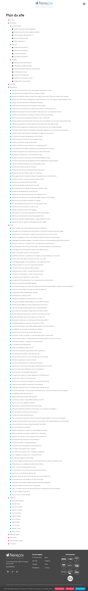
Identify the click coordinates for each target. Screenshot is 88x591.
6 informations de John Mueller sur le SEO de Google (27, 479)
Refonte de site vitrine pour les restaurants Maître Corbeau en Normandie (33, 197)
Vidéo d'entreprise (19, 41)
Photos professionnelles (21, 38)
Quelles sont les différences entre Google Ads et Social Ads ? (30, 305)
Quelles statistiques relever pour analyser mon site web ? (28, 317)
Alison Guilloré (16, 519)
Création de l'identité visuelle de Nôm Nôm (24, 142)
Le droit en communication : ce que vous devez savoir (27, 274)
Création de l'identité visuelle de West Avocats (25, 185)
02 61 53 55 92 (10, 567)
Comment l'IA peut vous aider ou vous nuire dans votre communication (32, 335)
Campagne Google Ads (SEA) (23, 66)
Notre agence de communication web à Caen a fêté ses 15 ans (30, 249)
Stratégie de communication (22, 81)
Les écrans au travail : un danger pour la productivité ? (27, 341)
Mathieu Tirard (16, 528)
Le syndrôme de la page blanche (21, 344)
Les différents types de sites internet (22, 393)
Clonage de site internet (21, 56)
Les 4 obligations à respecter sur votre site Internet (27, 455)
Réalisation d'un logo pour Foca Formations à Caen (27, 154)
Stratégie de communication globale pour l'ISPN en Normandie (30, 213)
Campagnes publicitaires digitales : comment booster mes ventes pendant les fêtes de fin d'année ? (41, 240)
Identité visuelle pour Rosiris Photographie (24, 210)
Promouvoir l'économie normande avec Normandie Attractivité (30, 381)
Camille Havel (16, 504)
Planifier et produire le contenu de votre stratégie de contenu (29, 430)
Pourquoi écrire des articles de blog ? (23, 415)
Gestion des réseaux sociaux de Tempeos (24, 167)
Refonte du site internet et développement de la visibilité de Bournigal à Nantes (35, 161)
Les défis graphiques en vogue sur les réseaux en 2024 (28, 323)
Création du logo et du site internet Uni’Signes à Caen (27, 139)
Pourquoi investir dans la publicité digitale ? (24, 283)
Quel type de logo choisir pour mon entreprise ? (26, 439)
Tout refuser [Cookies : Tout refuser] (69, 588)
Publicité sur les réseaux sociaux (23, 78)
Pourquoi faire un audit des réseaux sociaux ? (25, 412)
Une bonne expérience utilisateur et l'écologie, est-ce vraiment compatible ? (34, 409)
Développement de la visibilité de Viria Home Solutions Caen (29, 188)
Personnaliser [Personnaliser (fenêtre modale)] (80, 588)
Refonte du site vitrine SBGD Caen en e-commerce (27, 173)
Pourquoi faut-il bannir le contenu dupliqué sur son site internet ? (30, 375)
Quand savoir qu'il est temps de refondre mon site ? (27, 332)
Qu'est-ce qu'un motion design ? (21, 494)
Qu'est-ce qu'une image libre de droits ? (23, 403)
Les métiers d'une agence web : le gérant (24, 449)
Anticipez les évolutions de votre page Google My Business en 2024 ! (32, 366)
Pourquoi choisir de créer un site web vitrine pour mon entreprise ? (31, 476)
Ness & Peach (16, 531)
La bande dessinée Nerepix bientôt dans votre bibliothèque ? (29, 308)
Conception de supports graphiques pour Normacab (27, 136)
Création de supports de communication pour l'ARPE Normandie (31, 151)
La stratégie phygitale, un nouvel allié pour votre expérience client (31, 262)
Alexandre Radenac (18, 501)
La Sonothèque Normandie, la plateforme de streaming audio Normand (33, 148)
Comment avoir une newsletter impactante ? (25, 372)
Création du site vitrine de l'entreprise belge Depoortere (28, 170)
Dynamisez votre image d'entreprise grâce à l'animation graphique (31, 482)
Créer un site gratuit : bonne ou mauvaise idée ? (26, 252)
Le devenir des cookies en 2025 (21, 295)
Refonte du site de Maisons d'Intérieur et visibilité (26, 200)
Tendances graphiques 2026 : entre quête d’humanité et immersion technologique (36, 237)
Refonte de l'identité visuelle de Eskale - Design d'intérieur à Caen (31, 219)
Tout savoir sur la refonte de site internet (23, 473)
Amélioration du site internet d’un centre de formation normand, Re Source (34, 108)
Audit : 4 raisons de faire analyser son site (24, 467)
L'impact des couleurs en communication (24, 378)
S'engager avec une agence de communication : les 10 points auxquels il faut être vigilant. (38, 231)
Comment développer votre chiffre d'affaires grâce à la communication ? (33, 326)
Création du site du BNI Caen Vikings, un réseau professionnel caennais (32, 115)
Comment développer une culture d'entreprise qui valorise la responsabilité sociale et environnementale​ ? (43, 286)
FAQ (46, 564)
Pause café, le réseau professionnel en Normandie (27, 406)
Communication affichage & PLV (23, 35)
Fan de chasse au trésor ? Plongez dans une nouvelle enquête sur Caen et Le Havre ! (36, 338)
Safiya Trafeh (16, 522)
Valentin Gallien (16, 516)
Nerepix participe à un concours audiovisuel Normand (27, 265)
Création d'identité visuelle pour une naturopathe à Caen (28, 164)
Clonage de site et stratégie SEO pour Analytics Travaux (28, 93)
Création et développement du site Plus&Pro (25, 191)
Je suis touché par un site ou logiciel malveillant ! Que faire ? (29, 424)
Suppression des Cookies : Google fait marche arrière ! (28, 271)
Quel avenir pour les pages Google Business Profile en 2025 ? (30, 311)
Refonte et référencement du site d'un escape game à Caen (29, 203)
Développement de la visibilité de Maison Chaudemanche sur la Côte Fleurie (34, 176)
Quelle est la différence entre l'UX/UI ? (23, 347)
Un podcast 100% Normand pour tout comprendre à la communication (32, 280)
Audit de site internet (20, 53)
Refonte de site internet (21, 50)
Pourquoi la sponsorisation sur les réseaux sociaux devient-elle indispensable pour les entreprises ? (41, 421)
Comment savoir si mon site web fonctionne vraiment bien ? (29, 470)
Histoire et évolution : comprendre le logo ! (24, 442)
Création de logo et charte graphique (25, 29)
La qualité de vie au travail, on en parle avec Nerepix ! (27, 329)
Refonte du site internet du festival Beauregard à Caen (28, 216)
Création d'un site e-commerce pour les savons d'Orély (28, 179)
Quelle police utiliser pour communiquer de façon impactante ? (30, 320)
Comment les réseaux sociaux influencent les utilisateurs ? (29, 350)
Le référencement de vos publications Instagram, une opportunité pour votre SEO (36, 256)
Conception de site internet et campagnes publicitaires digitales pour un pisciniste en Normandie (40, 130)
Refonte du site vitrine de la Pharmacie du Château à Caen (29, 194)
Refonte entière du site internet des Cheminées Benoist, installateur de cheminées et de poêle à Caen (41, 121)
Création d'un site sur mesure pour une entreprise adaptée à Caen (31, 158)
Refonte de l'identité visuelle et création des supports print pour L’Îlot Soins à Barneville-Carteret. (40, 96)
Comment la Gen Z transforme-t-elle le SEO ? (25, 277)
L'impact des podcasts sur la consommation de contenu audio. (30, 357)
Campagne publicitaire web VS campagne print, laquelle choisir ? (31, 387)
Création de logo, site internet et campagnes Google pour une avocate (33, 133)
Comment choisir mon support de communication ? (27, 445)
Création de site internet (21, 47)
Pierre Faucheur (16, 513)
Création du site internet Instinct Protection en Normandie (28, 105)
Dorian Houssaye (17, 507)
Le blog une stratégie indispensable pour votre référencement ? (30, 302)
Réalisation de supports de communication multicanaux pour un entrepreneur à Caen (36, 112)
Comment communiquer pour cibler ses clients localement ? (29, 289)
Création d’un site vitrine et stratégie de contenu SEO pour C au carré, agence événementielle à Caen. (41, 99)
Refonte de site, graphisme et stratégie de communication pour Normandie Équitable (37, 127)
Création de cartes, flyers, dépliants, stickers (27, 32)
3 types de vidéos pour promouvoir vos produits (26, 485)
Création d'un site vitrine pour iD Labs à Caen (25, 206)
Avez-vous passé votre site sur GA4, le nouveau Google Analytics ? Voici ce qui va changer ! (39, 418)
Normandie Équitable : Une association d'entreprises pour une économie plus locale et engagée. (40, 390)
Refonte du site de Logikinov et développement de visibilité (29, 222)
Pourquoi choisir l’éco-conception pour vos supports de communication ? (33, 243)
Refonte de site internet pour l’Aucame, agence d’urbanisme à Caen (32, 90)
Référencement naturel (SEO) (22, 63)
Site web (14, 44)
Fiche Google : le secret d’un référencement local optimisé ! (29, 228)
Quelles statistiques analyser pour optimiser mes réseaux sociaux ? (31, 314)
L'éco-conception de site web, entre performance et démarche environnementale (36, 488)
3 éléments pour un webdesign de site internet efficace (28, 464)
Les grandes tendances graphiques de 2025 (25, 292)
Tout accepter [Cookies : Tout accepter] (59, 588)
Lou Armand (15, 525)
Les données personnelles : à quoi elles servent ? (26, 354)
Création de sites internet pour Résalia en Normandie (27, 102)
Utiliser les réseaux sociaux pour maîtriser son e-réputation (29, 433)
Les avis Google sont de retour (21, 491)
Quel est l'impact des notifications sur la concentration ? (28, 369)
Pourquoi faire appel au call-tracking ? (23, 458)
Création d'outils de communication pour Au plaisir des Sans (29, 145)
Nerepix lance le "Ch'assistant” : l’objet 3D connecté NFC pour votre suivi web (34, 234)
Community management (21, 75)
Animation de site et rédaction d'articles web (27, 69)
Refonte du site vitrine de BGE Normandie (24, 182)
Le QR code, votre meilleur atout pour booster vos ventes (29, 259)
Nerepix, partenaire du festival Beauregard (24, 396)
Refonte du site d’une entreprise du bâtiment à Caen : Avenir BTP (31, 118)
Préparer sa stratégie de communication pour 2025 (27, 298)
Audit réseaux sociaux (20, 72)
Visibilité (14, 60)
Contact (47, 568)
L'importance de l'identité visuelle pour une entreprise (27, 384)
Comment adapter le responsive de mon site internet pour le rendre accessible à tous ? (37, 461)
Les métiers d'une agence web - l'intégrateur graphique (28, 452)
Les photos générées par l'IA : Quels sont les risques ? (27, 363)
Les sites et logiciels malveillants (21, 427)
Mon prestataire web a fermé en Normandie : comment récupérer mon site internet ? (36, 246)
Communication (16, 26)
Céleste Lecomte (17, 510)
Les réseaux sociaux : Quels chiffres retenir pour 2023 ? (28, 400)
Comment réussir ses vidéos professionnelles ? (25, 268)
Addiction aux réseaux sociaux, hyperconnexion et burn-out (29, 436)
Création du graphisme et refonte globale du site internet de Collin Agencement (35, 124)
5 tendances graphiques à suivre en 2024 (24, 360)
